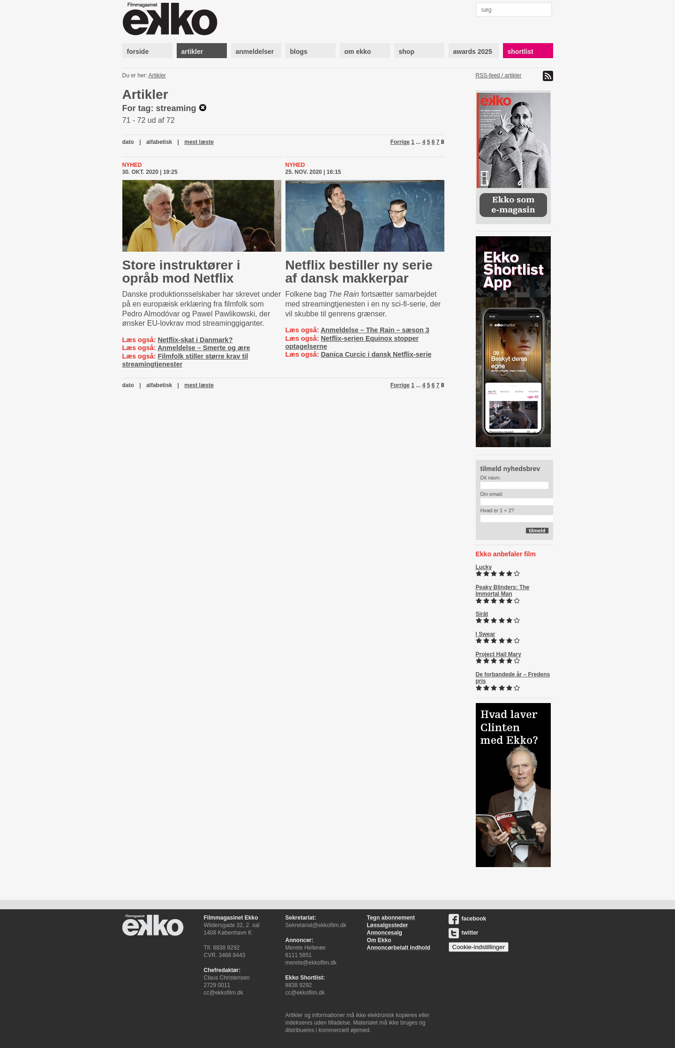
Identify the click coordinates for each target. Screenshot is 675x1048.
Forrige (400, 142)
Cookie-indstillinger (478, 947)
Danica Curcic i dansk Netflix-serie (376, 354)
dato (128, 142)
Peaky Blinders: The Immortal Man (503, 590)
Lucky (484, 567)
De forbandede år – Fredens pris (513, 677)
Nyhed (132, 165)
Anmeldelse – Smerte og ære (204, 348)
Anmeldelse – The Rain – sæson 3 (375, 330)
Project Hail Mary (498, 654)
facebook (468, 918)
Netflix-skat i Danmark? (195, 340)
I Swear (485, 634)
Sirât (482, 614)
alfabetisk (159, 142)
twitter (464, 932)
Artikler (157, 75)
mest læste (199, 142)
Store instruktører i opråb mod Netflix (181, 271)
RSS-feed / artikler (499, 75)
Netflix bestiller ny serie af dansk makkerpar (359, 271)
